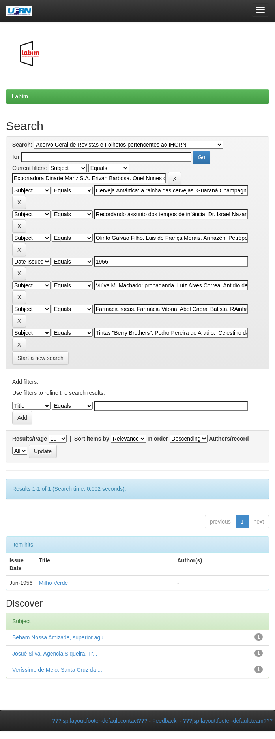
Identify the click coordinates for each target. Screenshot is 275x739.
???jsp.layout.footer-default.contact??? (99, 721)
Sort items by (91, 438)
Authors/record (229, 438)
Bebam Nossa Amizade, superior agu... (60, 637)
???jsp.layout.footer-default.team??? (228, 721)
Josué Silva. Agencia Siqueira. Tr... (54, 653)
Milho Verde (53, 583)
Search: (22, 144)
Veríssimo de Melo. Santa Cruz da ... (57, 670)
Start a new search (40, 358)
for (16, 157)
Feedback (164, 721)
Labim (20, 96)
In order (158, 438)
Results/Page (29, 438)
